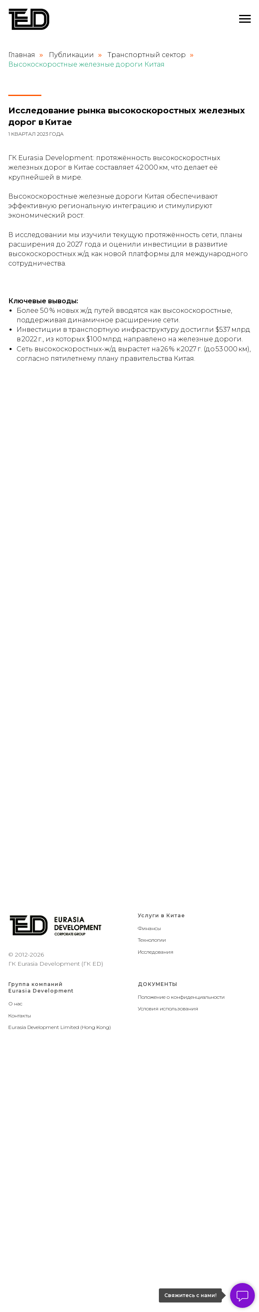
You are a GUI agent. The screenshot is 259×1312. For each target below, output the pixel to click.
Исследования (155, 952)
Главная (21, 55)
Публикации (71, 55)
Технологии (152, 940)
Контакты (19, 1015)
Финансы (149, 928)
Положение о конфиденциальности (181, 997)
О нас (15, 1003)
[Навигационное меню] (245, 19)
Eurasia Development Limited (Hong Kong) (59, 1027)
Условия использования (168, 1008)
